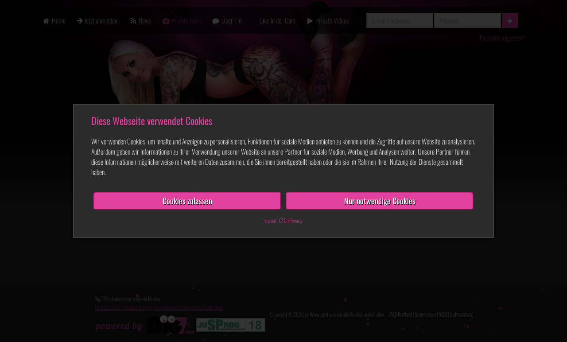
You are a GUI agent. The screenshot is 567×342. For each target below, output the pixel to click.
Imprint (270, 220)
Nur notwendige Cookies (380, 200)
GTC (283, 220)
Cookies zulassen (187, 200)
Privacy (296, 220)
